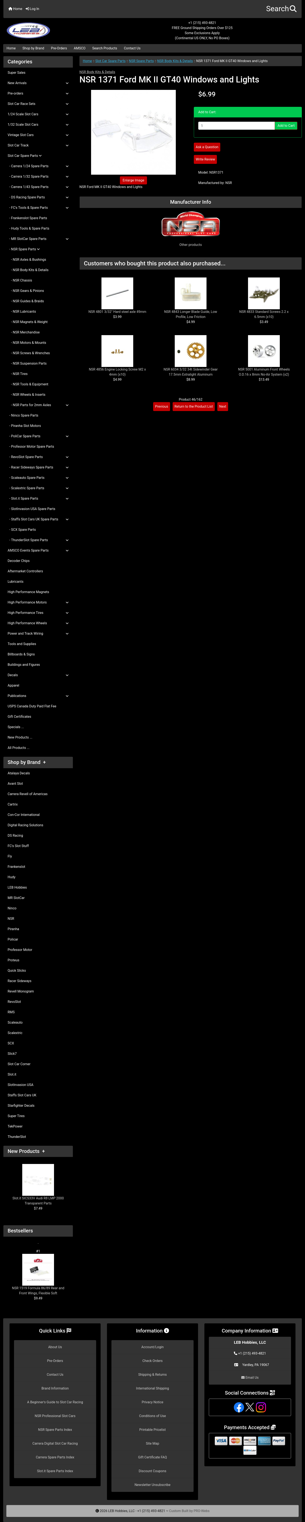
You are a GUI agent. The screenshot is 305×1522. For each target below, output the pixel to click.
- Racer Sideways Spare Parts (38, 467)
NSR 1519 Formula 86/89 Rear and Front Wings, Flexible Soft (38, 1274)
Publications (38, 696)
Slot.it (12, 1074)
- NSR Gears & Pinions (26, 291)
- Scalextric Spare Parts (38, 488)
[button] (281, 9)
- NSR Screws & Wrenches (29, 353)
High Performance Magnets (28, 592)
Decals (38, 675)
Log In (32, 9)
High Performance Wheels (38, 623)
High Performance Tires (38, 613)
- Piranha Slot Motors (24, 426)
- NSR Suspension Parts (27, 363)
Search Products (104, 48)
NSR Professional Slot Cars (55, 1416)
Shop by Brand (33, 48)
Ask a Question (207, 147)
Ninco (12, 908)
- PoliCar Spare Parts (38, 436)
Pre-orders (38, 93)
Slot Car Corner (19, 1064)
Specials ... (16, 727)
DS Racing (15, 835)
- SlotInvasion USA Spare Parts (31, 509)
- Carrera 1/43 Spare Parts (38, 187)
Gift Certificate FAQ (152, 1457)
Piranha (13, 929)
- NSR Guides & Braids (26, 301)
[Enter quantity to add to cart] (236, 126)
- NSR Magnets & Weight (28, 322)
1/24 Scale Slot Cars (38, 114)
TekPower (15, 1126)
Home (15, 9)
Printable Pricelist (152, 1430)
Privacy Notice (152, 1402)
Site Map (152, 1443)
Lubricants (16, 582)
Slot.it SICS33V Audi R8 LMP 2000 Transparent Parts (38, 1184)
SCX (11, 1043)
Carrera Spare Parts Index (55, 1457)
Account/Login (152, 1347)
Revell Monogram (21, 991)
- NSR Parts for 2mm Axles (38, 405)
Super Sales (16, 73)
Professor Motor (20, 950)
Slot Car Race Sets (38, 104)
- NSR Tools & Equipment (28, 384)
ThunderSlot (17, 1137)
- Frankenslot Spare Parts (27, 218)
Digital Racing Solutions (25, 825)
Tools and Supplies (22, 644)
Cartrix (13, 804)
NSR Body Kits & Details (175, 61)
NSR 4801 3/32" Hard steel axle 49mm (117, 312)
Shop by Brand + (27, 762)
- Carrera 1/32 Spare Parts (38, 176)
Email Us (250, 1378)
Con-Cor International (24, 815)
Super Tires (16, 1116)
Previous (161, 406)
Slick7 (12, 1054)
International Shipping (152, 1388)
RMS (11, 1012)
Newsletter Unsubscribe (152, 1485)
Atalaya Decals (19, 773)
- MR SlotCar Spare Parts (38, 239)
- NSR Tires (18, 374)
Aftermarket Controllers (25, 571)
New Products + (26, 1151)
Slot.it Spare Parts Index (55, 1471)
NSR (11, 919)
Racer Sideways (19, 981)
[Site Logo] (53, 28)
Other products (190, 245)
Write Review (205, 159)
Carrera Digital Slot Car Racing (55, 1443)
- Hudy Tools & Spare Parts (28, 228)
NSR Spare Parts (141, 61)
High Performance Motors (38, 602)
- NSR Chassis (20, 280)
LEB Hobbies (17, 887)
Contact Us (132, 48)
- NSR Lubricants (22, 311)
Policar (13, 939)
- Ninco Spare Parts (23, 415)
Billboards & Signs (21, 654)
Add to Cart (286, 126)
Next (222, 406)
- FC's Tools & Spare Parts (38, 208)
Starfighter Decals (21, 1106)
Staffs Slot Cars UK (22, 1095)
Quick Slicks (17, 971)
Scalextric (15, 1033)
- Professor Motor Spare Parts (31, 447)
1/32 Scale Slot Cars (38, 125)
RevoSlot (14, 1002)
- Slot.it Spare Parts (38, 498)
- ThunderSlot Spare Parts (38, 540)
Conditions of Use (152, 1416)
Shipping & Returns (152, 1375)
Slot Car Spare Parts (110, 61)
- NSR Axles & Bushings (27, 260)
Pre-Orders (59, 48)
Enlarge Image (133, 180)
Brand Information (55, 1388)
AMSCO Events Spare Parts (38, 550)
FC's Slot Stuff (18, 846)
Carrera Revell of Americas (27, 794)
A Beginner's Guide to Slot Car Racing (55, 1402)
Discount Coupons (152, 1471)
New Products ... (20, 737)
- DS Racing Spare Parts (38, 197)
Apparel (13, 685)
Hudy (11, 877)
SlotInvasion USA (20, 1085)
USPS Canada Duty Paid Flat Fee (32, 706)
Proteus (13, 960)
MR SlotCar (16, 898)
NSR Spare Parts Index (55, 1430)
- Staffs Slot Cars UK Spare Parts (38, 519)
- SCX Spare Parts (22, 530)
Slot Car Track (38, 145)
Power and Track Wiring (38, 633)
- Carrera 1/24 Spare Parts (38, 166)
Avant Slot (15, 784)
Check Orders (152, 1361)
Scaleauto (15, 1022)
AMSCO (79, 48)
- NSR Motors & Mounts (27, 343)
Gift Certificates (19, 717)
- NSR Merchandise (24, 332)
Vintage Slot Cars (38, 135)
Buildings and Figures (24, 665)
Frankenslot (16, 867)
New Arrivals (38, 83)
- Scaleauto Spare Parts (38, 478)
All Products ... (18, 748)
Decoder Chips (19, 561)
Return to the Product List (194, 406)
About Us (55, 1347)
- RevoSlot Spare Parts (38, 457)
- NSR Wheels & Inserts (26, 395)
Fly (10, 856)
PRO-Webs (201, 1511)
